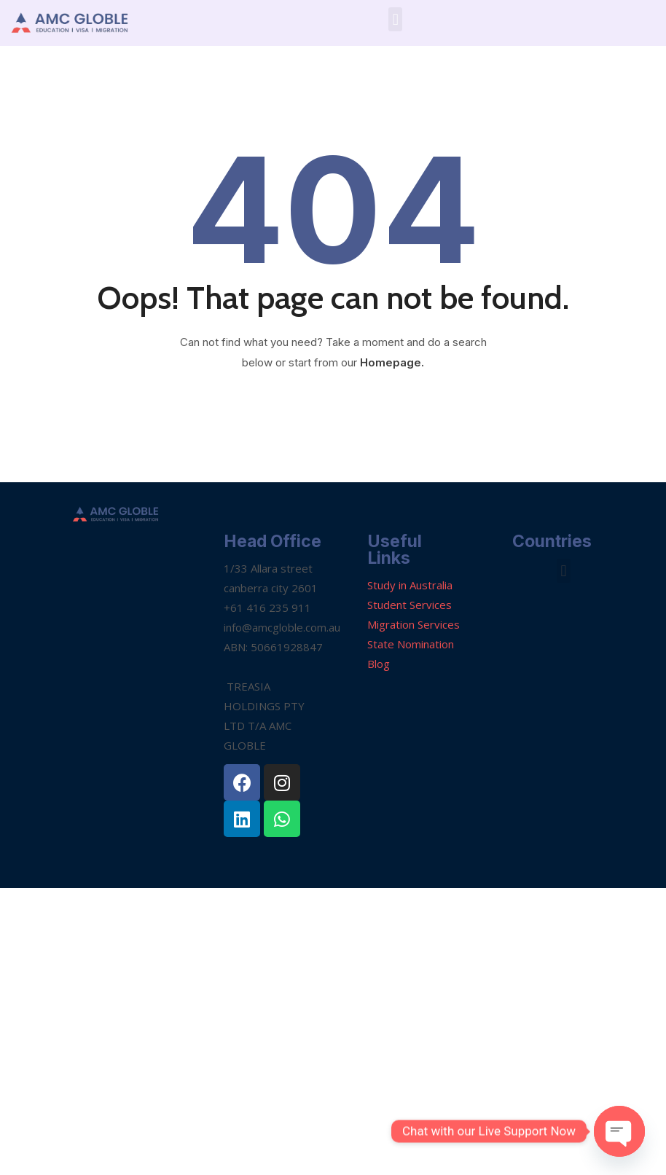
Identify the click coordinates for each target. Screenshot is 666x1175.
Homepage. (392, 362)
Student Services (409, 604)
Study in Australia (410, 585)
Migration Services (413, 624)
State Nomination (410, 644)
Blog (378, 663)
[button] (395, 19)
